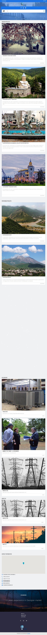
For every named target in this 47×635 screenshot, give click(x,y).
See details (42, 63)
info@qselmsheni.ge (6, 581)
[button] (23, 563)
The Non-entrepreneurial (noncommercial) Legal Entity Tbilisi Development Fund (16, 143)
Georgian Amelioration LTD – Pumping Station (9, 99)
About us (4, 544)
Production (5, 411)
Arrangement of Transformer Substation (9, 55)
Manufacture (5, 518)
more (42, 522)
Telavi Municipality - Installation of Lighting (9, 186)
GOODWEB (28, 633)
